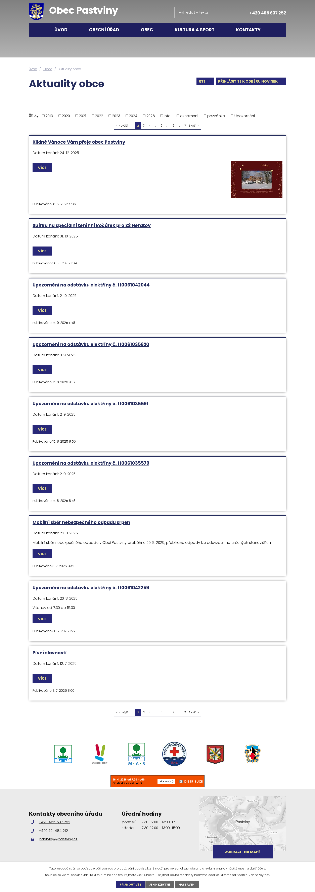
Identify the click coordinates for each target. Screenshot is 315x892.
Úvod (61, 30)
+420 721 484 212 (53, 830)
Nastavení (187, 885)
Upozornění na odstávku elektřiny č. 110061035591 (90, 403)
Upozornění (244, 115)
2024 (133, 115)
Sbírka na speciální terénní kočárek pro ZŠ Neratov (92, 225)
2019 (49, 115)
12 (173, 126)
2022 (99, 115)
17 (185, 126)
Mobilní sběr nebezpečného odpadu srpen (81, 522)
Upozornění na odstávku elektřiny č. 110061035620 (91, 344)
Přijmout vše (130, 885)
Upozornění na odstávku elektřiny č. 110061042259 (91, 587)
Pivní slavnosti (50, 653)
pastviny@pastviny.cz (58, 839)
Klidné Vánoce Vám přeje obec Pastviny (79, 142)
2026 (150, 115)
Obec (147, 30)
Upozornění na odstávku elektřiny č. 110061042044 (91, 285)
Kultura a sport (195, 30)
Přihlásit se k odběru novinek (251, 81)
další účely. (258, 868)
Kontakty (248, 30)
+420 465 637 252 (268, 13)
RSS (205, 81)
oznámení (189, 115)
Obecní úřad (104, 30)
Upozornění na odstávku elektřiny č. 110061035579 (91, 463)
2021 (82, 115)
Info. (167, 115)
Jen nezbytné (160, 885)
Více (42, 167)
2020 (66, 115)
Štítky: (34, 115)
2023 (116, 115)
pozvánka (216, 115)
